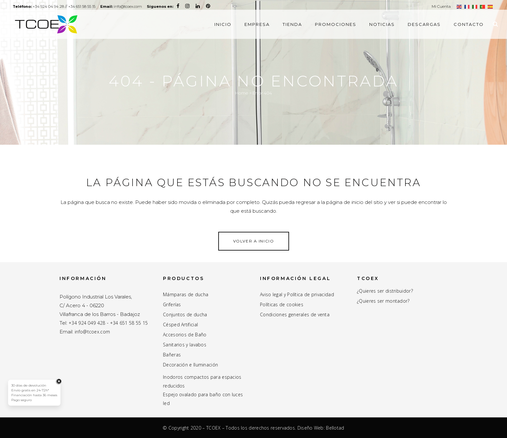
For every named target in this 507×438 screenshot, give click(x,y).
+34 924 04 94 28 (54, 6)
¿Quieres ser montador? (383, 301)
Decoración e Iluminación (190, 365)
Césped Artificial (180, 324)
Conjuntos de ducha (185, 314)
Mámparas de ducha (185, 294)
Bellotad (335, 428)
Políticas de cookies (281, 304)
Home (241, 92)
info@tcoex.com (143, 6)
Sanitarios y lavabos (184, 345)
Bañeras (172, 355)
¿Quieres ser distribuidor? (385, 291)
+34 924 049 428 (87, 323)
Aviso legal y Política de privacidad (297, 294)
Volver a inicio (253, 241)
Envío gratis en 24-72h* (30, 390)
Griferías (172, 304)
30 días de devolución (28, 385)
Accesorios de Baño (184, 334)
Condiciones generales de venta (294, 314)
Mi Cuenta (441, 6)
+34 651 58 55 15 (90, 6)
